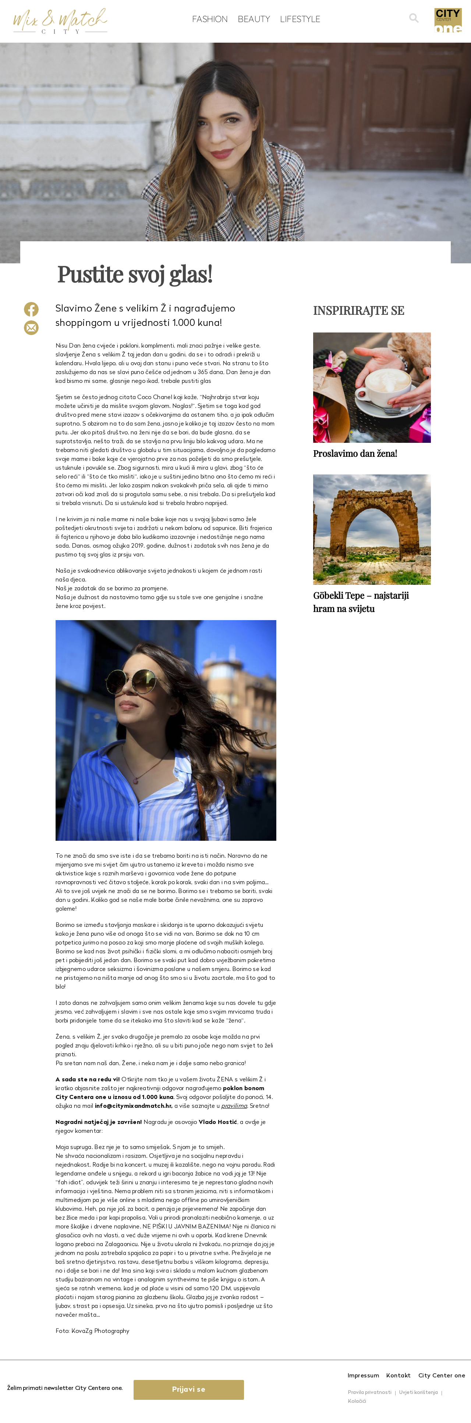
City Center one (441, 1376)
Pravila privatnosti (370, 1392)
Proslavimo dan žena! (355, 453)
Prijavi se (188, 1390)
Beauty (254, 18)
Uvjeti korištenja (418, 1392)
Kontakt (398, 1376)
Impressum (363, 1376)
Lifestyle (300, 18)
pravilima (234, 1106)
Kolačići (357, 1401)
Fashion (210, 18)
